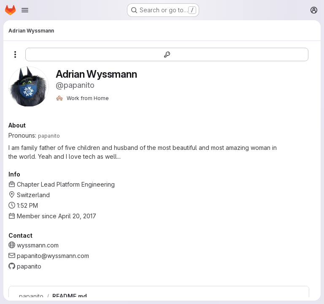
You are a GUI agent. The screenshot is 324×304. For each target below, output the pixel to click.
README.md (69, 296)
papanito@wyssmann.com (53, 255)
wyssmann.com (38, 245)
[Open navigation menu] (25, 10)
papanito (31, 296)
